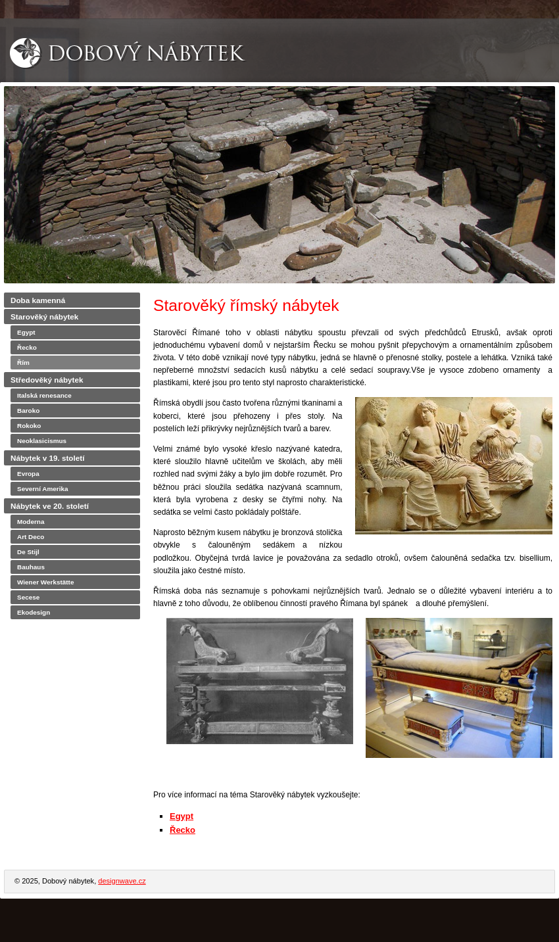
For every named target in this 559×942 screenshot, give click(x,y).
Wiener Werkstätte (45, 582)
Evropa (28, 473)
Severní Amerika (42, 488)
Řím (23, 362)
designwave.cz (121, 881)
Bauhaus (31, 567)
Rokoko (29, 425)
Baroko (28, 410)
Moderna (30, 521)
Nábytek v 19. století (47, 458)
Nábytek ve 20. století (50, 506)
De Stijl (28, 551)
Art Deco (30, 536)
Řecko (182, 830)
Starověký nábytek (44, 316)
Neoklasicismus (41, 440)
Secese (28, 597)
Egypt (181, 816)
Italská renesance (44, 395)
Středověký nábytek (47, 379)
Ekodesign (33, 612)
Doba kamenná (38, 300)
